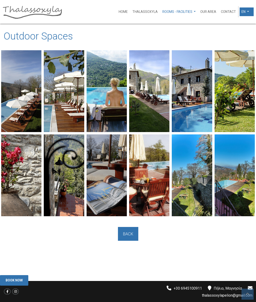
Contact (228, 12)
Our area (208, 12)
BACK (128, 233)
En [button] (243, 12)
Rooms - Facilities (177, 12)
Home (123, 12)
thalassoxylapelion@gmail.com (227, 295)
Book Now (14, 280)
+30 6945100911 (188, 288)
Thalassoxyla (145, 12)
